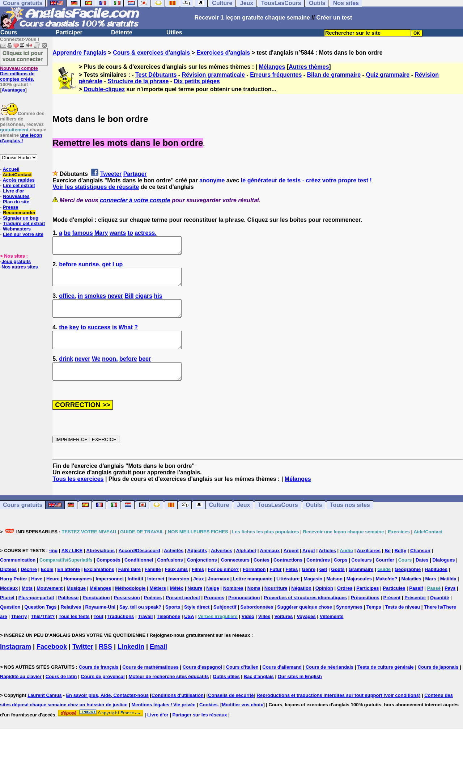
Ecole (47, 585)
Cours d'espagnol (202, 683)
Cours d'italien (242, 683)
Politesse (68, 614)
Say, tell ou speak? (140, 623)
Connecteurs (235, 576)
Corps (341, 576)
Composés (108, 576)
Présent (392, 614)
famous (82, 233)
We (96, 372)
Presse (10, 207)
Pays (450, 604)
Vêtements (332, 632)
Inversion (179, 595)
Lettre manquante (252, 595)
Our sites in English (300, 692)
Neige (212, 604)
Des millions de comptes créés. (19, 73)
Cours (8, 32)
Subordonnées (256, 623)
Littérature (288, 595)
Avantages (13, 90)
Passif (416, 604)
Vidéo (248, 632)
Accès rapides (18, 180)
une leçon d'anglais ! (21, 137)
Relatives (70, 623)
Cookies (208, 721)
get (106, 267)
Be (388, 567)
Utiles (174, 32)
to (130, 233)
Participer (69, 32)
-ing (53, 567)
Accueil (11, 169)
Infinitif (135, 595)
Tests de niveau (402, 623)
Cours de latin (61, 692)
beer (145, 372)
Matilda (448, 595)
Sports (172, 623)
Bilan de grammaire (334, 75)
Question (10, 623)
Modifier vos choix (242, 721)
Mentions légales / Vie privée (163, 721)
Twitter (82, 662)
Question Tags (40, 623)
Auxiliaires (369, 567)
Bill (129, 302)
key (74, 337)
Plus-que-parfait (36, 614)
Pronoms (214, 614)
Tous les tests (74, 632)
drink (66, 372)
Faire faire (129, 585)
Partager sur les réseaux (200, 731)
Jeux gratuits (16, 261)
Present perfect (183, 614)
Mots (27, 604)
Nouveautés (16, 196)
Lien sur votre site (23, 234)
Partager (135, 174)
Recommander (19, 212)
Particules (394, 604)
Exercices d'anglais (223, 53)
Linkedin (131, 662)
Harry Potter (13, 595)
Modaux (9, 604)
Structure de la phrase (138, 81)
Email (158, 662)
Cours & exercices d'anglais (151, 53)
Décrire (29, 585)
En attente (68, 585)
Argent (291, 567)
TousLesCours (278, 521)
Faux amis (176, 585)
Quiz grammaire (387, 75)
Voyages (306, 632)
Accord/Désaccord (139, 567)
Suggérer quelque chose (304, 623)
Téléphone (168, 632)
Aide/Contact (17, 174)
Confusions (170, 576)
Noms (253, 604)
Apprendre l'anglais (79, 53)
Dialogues (443, 576)
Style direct (196, 623)
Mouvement (50, 604)
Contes (261, 576)
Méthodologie (130, 604)
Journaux (218, 595)
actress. (146, 233)
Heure (53, 595)
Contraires (318, 576)
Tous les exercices (77, 495)
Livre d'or (13, 191)
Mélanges (272, 67)
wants (118, 233)
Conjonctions (202, 576)
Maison (334, 595)
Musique (76, 604)
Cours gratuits (22, 521)
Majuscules (359, 595)
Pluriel (7, 614)
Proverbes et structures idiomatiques (305, 614)
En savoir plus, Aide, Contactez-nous (107, 711)
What (126, 337)
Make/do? (387, 595)
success (99, 337)
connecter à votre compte (135, 200)
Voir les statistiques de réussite (95, 187)
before (68, 267)
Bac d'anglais (259, 692)
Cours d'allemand (282, 683)
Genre (308, 585)
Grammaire (361, 585)
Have (36, 595)
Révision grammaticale (213, 75)
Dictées (8, 585)
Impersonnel (110, 595)
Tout (98, 632)
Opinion (324, 604)
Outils (314, 521)
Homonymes (78, 595)
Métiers (157, 604)
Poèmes (153, 614)
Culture (219, 521)
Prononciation (244, 614)
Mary (101, 233)
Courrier (384, 576)
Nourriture (276, 604)
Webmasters (17, 229)
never (115, 302)
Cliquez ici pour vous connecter (23, 56)
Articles (327, 567)
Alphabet (246, 567)
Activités (173, 567)
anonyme (212, 180)
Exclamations (99, 585)
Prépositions (365, 614)
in (80, 302)
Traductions (120, 632)
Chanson (420, 567)
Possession (127, 614)
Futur (275, 585)
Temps (373, 623)
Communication (17, 576)
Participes (367, 604)
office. (67, 302)
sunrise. (89, 267)
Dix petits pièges (197, 81)
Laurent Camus (44, 711)
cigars (143, 302)
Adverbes (221, 567)
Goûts (338, 585)
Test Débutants (156, 75)
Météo (177, 604)
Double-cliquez (104, 89)
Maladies (411, 595)
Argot (308, 567)
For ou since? (223, 585)
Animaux (270, 567)
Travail (145, 632)
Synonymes (349, 623)
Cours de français (99, 683)
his (158, 302)
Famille (153, 585)
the (63, 337)
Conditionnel (138, 576)
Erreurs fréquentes (276, 75)
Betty (401, 567)
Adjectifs (197, 567)
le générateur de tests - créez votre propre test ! (306, 180)
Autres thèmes (309, 67)
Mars (430, 595)
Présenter (415, 614)
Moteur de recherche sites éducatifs (169, 692)
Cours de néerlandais (329, 683)
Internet (156, 595)
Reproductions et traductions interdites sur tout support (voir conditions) (338, 711)
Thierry (19, 632)
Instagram (15, 662)
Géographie (408, 585)
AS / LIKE (72, 567)
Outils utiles (226, 692)
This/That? (43, 632)
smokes (95, 302)
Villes (264, 632)
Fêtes (291, 585)
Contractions (287, 576)
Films (198, 585)
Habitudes (436, 585)
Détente (121, 32)
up (119, 267)
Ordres (345, 604)
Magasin (312, 595)
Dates (422, 576)
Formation (254, 585)
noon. (110, 372)
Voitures (283, 632)
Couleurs (361, 576)
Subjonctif (225, 623)
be (67, 233)
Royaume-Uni (100, 623)
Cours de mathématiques (150, 683)
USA (189, 632)
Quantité (439, 614)
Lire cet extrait (19, 185)
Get (323, 585)
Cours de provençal (102, 692)
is (114, 337)
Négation (301, 604)
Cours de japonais (438, 683)
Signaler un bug (20, 218)
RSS (105, 662)
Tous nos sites (350, 521)
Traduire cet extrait (24, 223)
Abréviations (100, 567)
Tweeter (111, 174)
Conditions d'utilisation (178, 711)
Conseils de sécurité (231, 711)
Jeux (243, 521)
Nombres (233, 604)
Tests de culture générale (385, 683)
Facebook (52, 662)
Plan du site (16, 201)
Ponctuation (96, 614)
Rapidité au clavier (21, 692)
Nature (194, 604)
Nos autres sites (19, 267)
